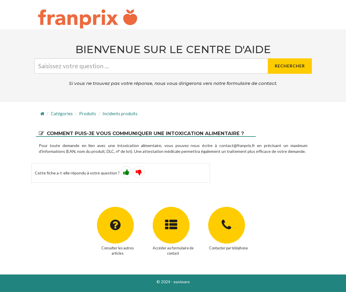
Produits (87, 113)
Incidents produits (120, 113)
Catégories (62, 113)
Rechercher (290, 65)
